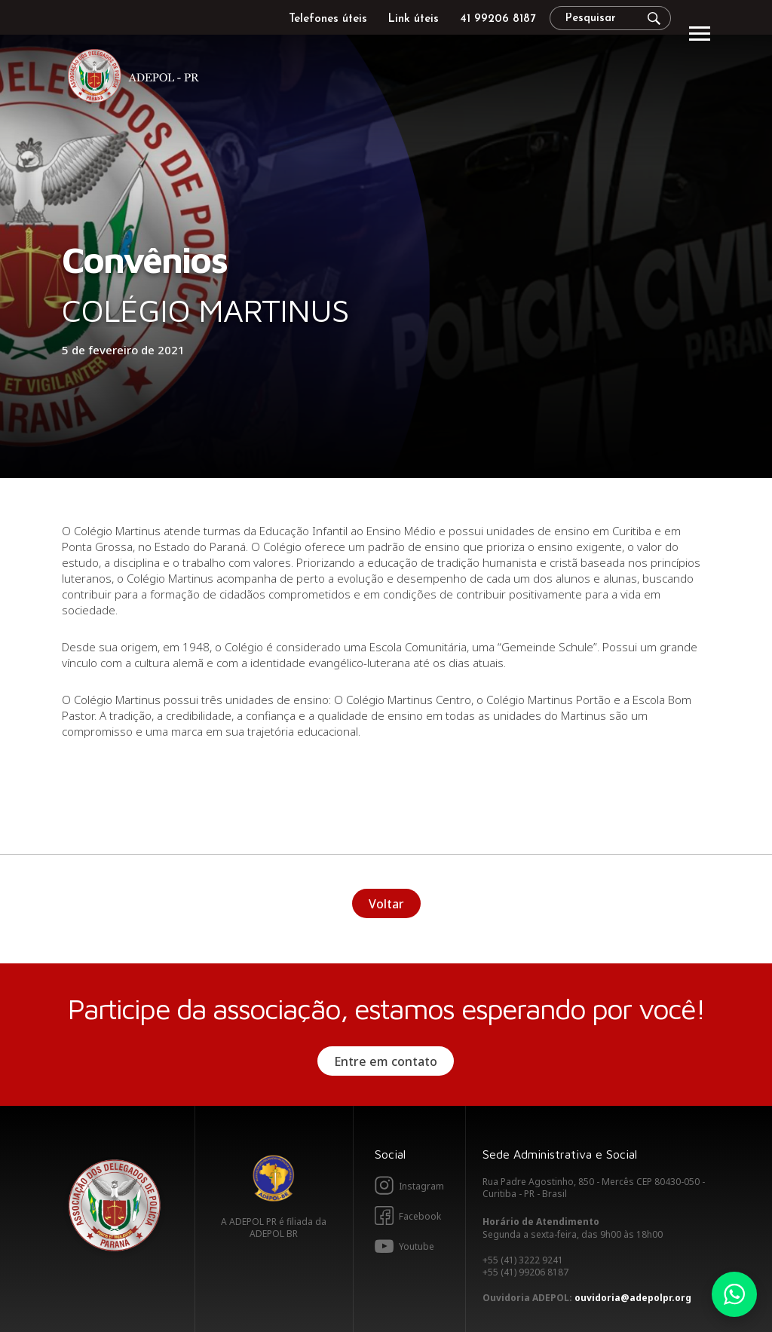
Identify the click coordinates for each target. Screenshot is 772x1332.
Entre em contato (385, 1061)
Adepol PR (137, 78)
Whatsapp (734, 1294)
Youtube (416, 1246)
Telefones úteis (328, 19)
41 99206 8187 (497, 19)
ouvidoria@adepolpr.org (632, 1297)
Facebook (420, 1216)
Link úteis (413, 19)
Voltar (386, 904)
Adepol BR (274, 1178)
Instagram (421, 1186)
